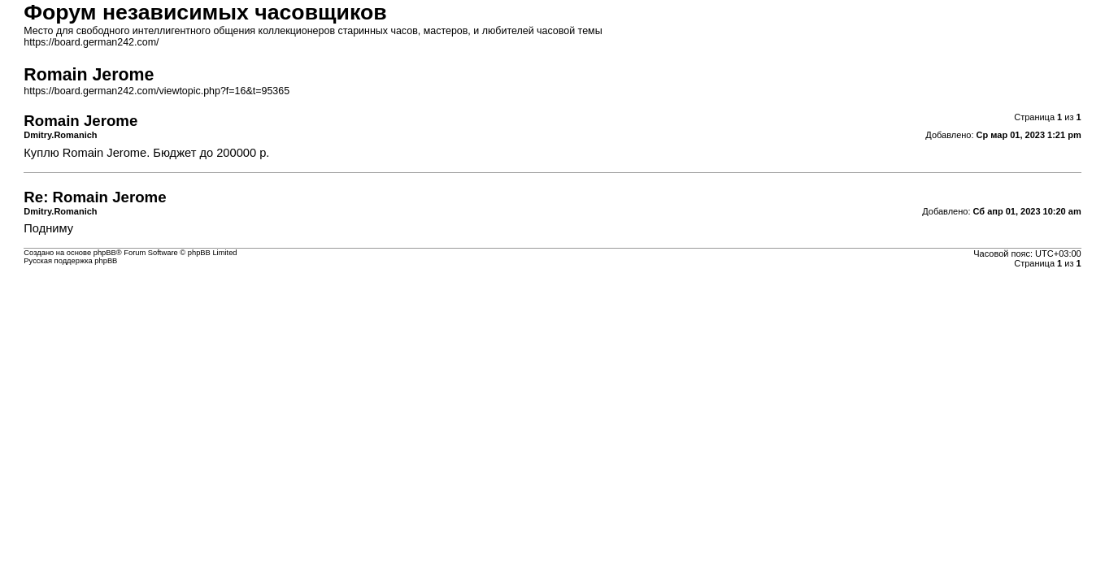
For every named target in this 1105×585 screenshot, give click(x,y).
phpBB (105, 253)
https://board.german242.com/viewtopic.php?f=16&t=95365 (156, 91)
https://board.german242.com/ (91, 42)
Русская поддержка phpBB (70, 261)
